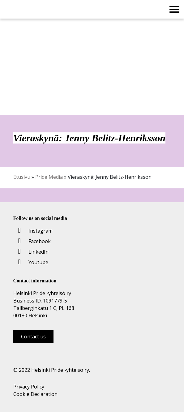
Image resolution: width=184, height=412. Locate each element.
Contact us (33, 336)
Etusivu (21, 177)
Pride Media (49, 177)
